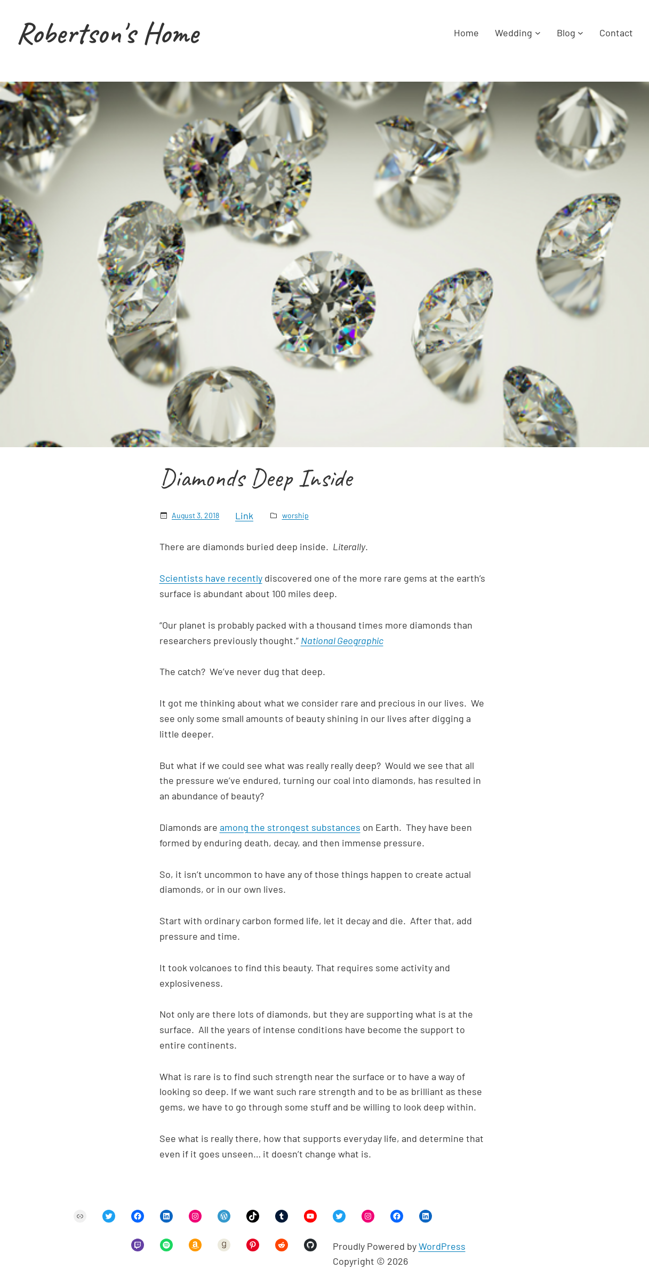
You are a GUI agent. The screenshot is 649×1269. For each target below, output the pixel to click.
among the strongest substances (290, 827)
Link (244, 515)
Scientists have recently (210, 578)
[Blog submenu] (580, 33)
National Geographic (342, 640)
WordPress (442, 1246)
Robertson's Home (107, 33)
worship (295, 515)
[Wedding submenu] (538, 33)
